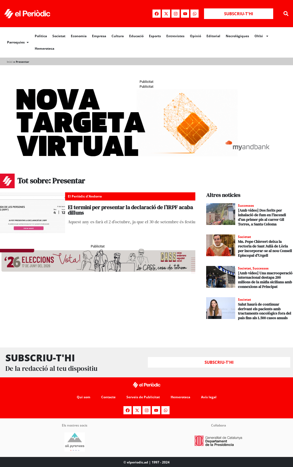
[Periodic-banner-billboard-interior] (146, 155)
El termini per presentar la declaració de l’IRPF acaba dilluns (130, 210)
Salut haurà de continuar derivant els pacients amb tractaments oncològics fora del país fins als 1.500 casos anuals (264, 311)
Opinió (195, 36)
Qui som (83, 397)
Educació (136, 36)
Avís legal (208, 397)
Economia (79, 36)
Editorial (213, 36)
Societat (58, 36)
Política (41, 36)
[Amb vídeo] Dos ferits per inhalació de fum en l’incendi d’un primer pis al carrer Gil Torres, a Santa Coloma (262, 217)
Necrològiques (237, 36)
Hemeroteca (44, 48)
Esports (155, 36)
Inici (9, 62)
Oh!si (261, 36)
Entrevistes (175, 36)
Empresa (99, 36)
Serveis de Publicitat (143, 397)
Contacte (108, 397)
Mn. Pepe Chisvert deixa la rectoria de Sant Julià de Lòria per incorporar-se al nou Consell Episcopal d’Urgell (265, 248)
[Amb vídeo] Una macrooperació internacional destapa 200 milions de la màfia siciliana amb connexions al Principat (265, 279)
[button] (285, 13)
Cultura (118, 36)
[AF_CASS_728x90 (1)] (97, 271)
